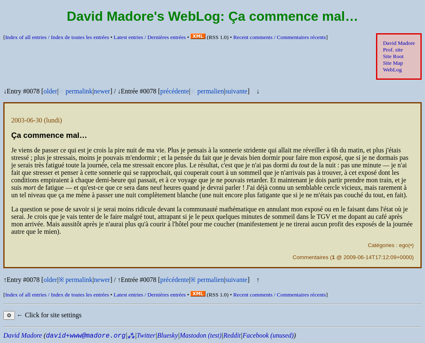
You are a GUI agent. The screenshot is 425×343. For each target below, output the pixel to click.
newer (102, 91)
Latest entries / (150, 37)
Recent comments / (279, 37)
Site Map (393, 63)
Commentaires (310, 257)
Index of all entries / (57, 37)
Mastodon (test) (201, 335)
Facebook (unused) (267, 335)
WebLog (392, 69)
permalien (210, 91)
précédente (174, 91)
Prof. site (393, 50)
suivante (236, 91)
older (50, 91)
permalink (79, 91)
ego (403, 245)
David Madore (399, 43)
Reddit (232, 335)
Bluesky (167, 335)
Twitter (146, 335)
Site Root (393, 56)
